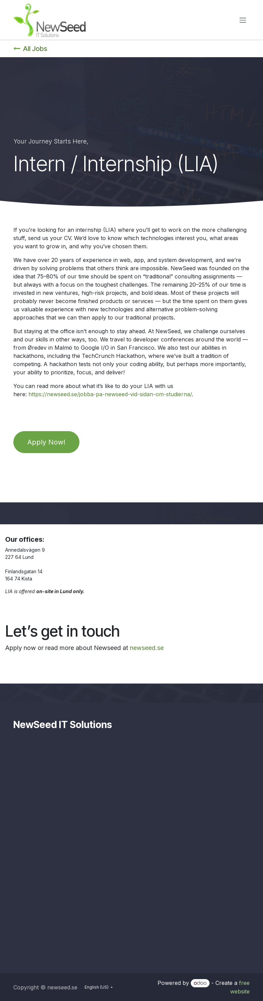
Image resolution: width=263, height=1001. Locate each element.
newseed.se (147, 647)
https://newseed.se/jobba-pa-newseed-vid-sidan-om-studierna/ (110, 394)
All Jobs (30, 49)
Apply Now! (46, 442)
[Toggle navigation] (243, 20)
